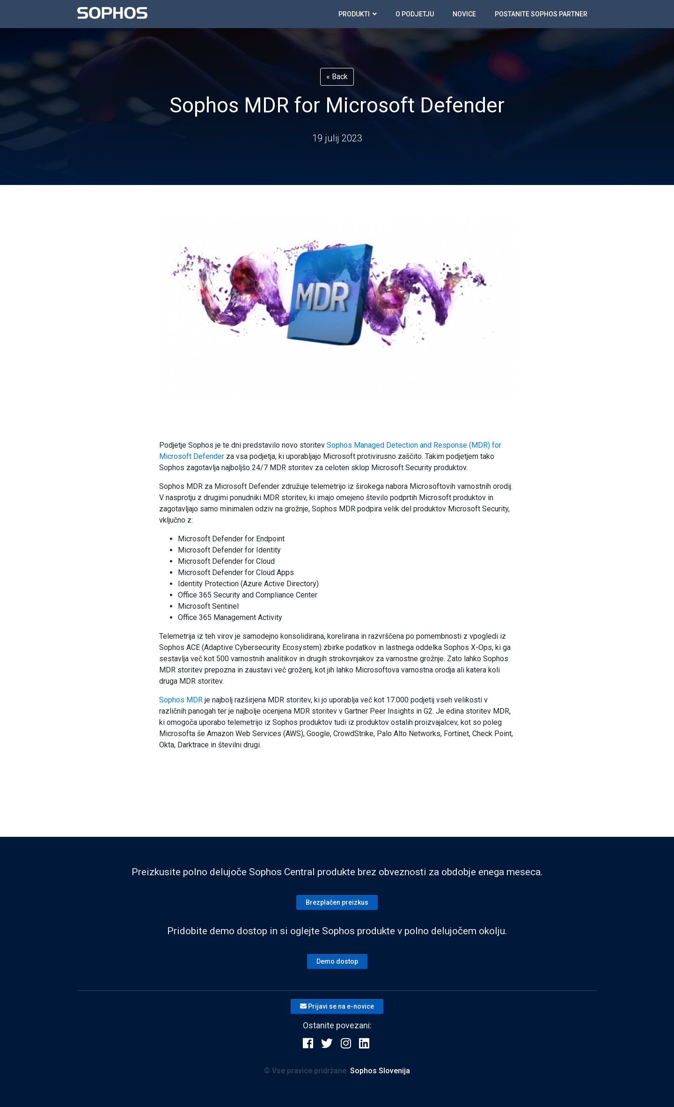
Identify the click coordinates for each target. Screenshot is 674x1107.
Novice (464, 14)
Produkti (357, 14)
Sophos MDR (181, 699)
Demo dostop (337, 961)
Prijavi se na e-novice (337, 1006)
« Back (337, 76)
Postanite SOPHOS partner (541, 14)
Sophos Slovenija (380, 1070)
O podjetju (415, 14)
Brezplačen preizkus (337, 902)
